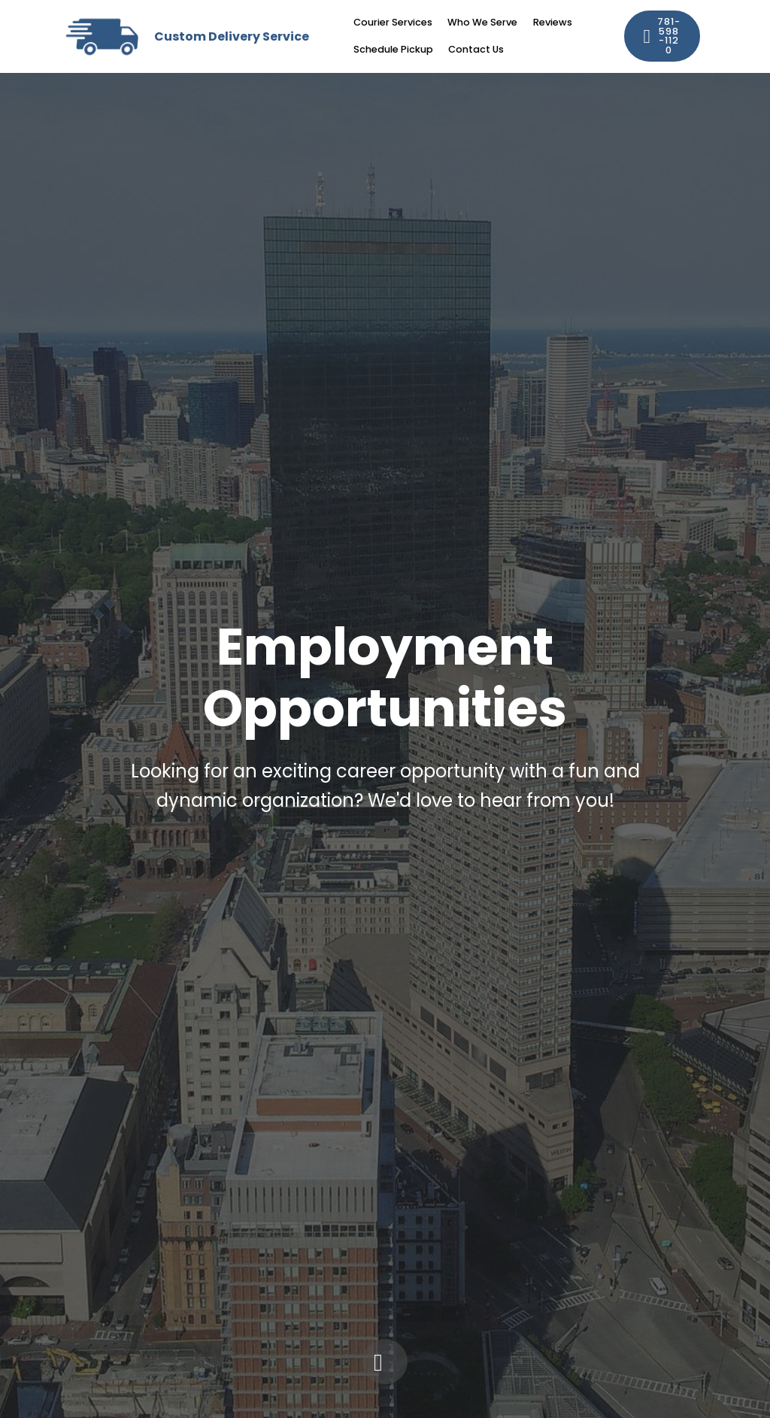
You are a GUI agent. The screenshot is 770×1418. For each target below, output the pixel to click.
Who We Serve (482, 22)
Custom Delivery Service (231, 36)
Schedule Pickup (393, 49)
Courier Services (392, 22)
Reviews (552, 22)
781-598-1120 (662, 35)
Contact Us (476, 49)
